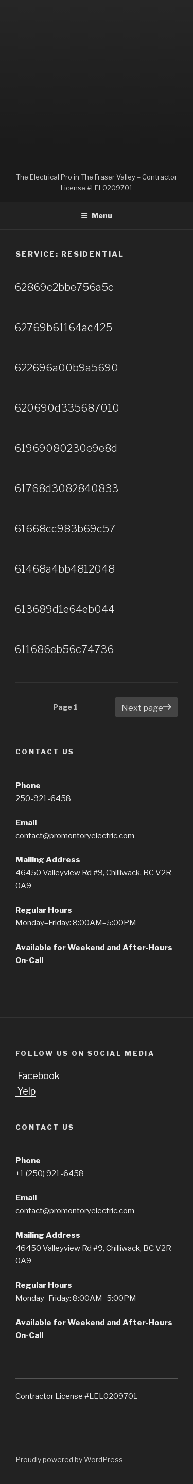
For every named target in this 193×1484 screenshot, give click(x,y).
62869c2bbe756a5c (64, 287)
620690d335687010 (66, 408)
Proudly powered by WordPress (69, 1459)
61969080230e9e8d (65, 448)
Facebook (37, 1075)
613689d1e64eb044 (64, 609)
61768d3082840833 (66, 488)
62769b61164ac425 (63, 327)
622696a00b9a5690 (66, 368)
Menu (96, 215)
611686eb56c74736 (64, 649)
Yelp (25, 1091)
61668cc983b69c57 (64, 529)
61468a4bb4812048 (64, 569)
